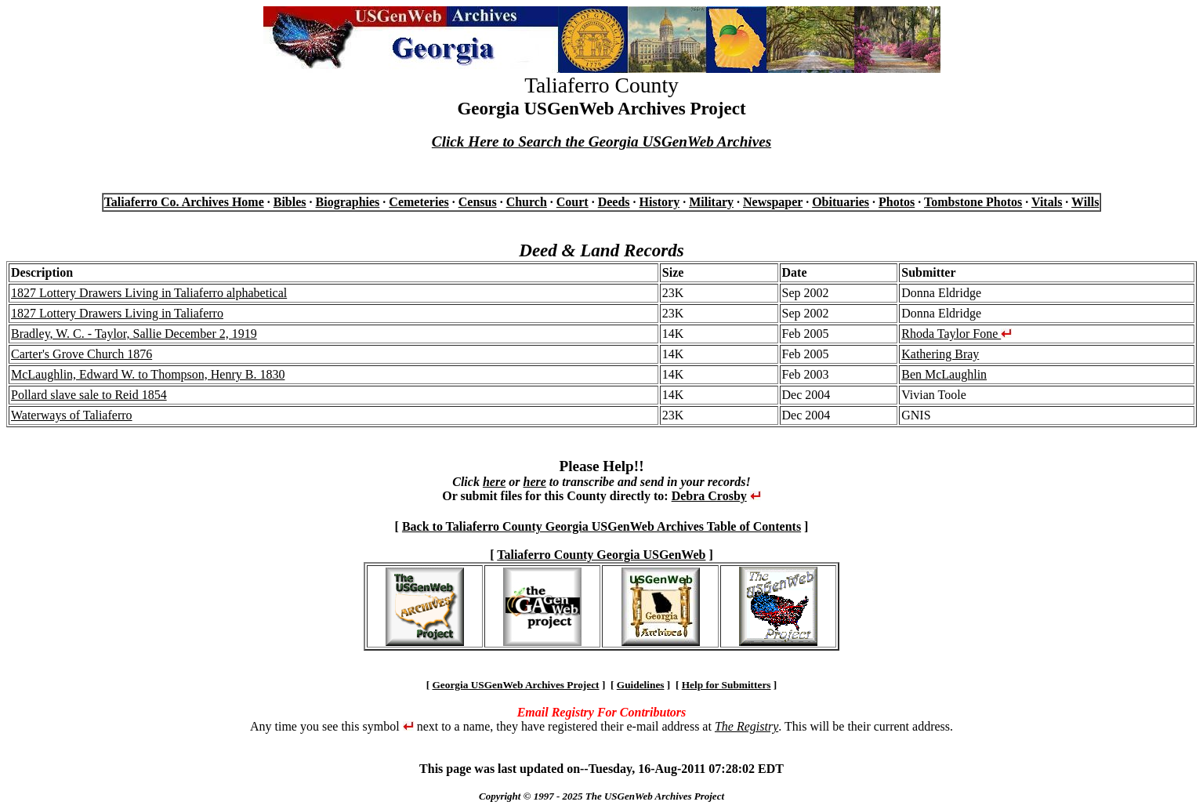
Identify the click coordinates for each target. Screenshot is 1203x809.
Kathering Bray (940, 354)
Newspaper (773, 202)
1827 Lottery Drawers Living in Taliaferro (117, 313)
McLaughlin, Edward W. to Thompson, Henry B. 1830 (147, 374)
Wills (1085, 202)
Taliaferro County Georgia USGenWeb (601, 554)
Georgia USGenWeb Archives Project (515, 685)
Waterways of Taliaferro (71, 415)
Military (711, 202)
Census (477, 202)
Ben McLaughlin (944, 374)
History (660, 202)
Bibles (290, 202)
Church (526, 202)
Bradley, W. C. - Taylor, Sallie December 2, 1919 (134, 333)
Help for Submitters (726, 685)
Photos (897, 202)
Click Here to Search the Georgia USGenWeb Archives (601, 141)
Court (572, 202)
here (494, 481)
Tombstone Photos (973, 202)
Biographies (348, 202)
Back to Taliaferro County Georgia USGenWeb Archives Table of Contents (601, 526)
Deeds (614, 202)
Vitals (1046, 202)
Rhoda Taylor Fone (956, 333)
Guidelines (641, 685)
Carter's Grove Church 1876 (81, 354)
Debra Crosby (709, 495)
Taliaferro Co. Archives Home (184, 202)
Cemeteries (418, 202)
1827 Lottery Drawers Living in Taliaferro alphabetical (149, 292)
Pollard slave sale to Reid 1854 (89, 394)
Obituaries (840, 202)
